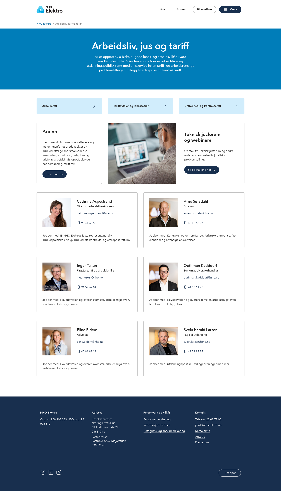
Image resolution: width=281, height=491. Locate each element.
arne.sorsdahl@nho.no (198, 213)
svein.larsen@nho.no (197, 341)
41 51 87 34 (195, 351)
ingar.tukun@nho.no (90, 277)
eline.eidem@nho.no (90, 341)
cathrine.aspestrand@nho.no (95, 213)
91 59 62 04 (88, 287)
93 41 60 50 (88, 223)
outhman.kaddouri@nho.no (201, 277)
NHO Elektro (44, 23)
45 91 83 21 (88, 351)
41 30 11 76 (195, 287)
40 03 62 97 (195, 223)
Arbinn (181, 9)
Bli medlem (204, 9)
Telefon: (208, 419)
